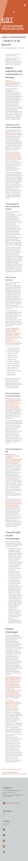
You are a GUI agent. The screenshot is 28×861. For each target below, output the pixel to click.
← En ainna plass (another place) (9, 772)
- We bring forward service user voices (12, 27)
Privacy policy (6, 824)
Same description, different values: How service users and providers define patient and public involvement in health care (13, 503)
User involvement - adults (13, 769)
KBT (7, 19)
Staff (4, 814)
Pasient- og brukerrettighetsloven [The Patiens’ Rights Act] (12, 82)
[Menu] (25, 5)
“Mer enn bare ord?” (13, 478)
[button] (14, 12)
